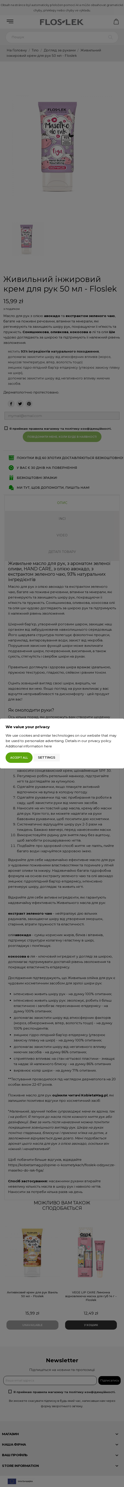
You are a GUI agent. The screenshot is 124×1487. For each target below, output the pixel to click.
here (48, 746)
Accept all (19, 757)
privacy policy (99, 741)
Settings (46, 757)
